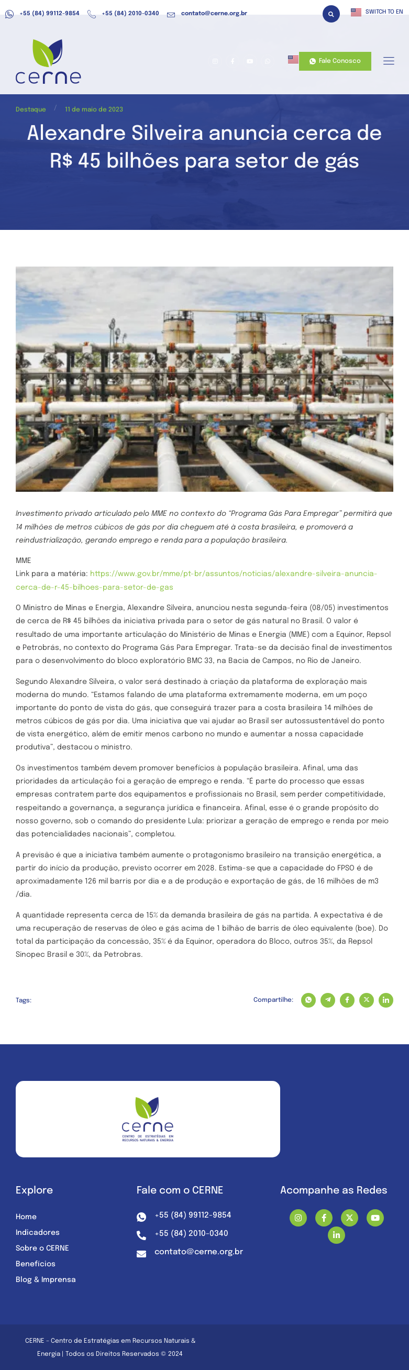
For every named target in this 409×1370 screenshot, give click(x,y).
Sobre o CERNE (42, 1248)
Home (26, 1217)
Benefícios (36, 1264)
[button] (331, 14)
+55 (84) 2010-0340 (123, 14)
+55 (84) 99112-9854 (42, 14)
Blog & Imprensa (46, 1280)
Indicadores (38, 1232)
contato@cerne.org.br (207, 14)
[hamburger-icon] (388, 62)
